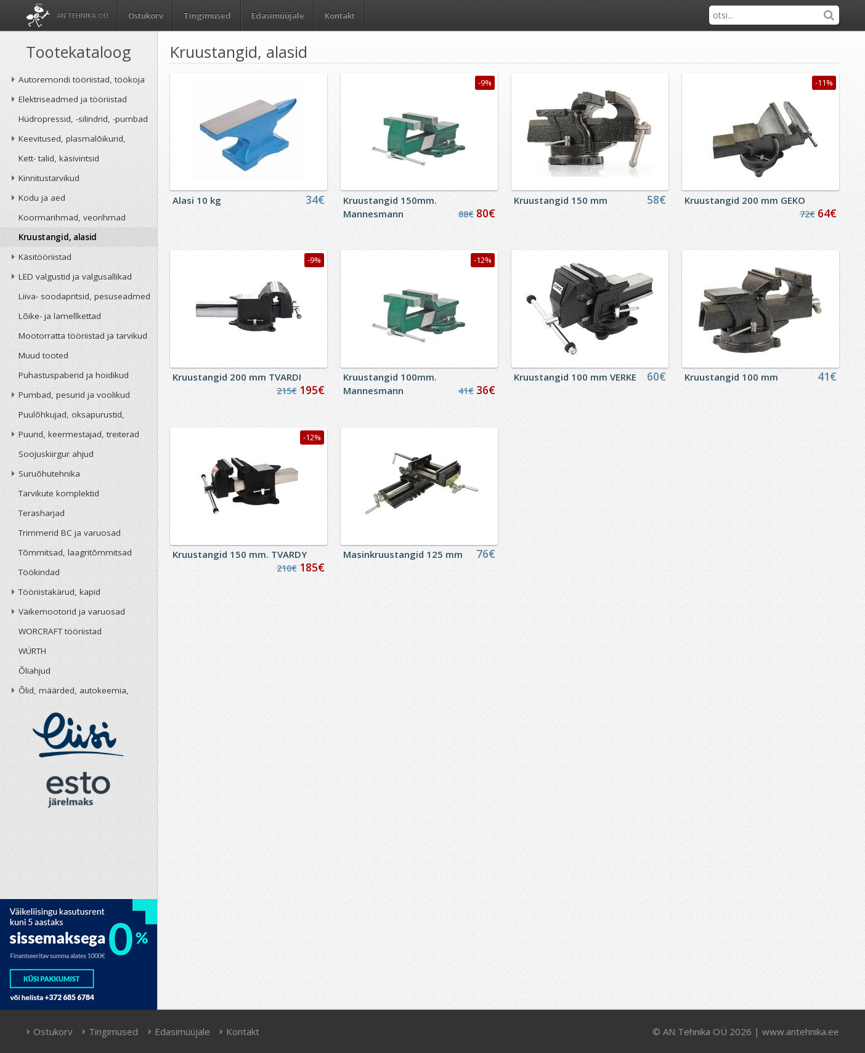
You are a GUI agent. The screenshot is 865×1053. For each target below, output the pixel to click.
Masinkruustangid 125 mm (403, 554)
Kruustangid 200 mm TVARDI (237, 377)
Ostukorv (49, 1031)
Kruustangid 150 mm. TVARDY (240, 554)
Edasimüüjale (277, 15)
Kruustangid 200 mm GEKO (744, 200)
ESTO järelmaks (78, 789)
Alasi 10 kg (197, 200)
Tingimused (207, 15)
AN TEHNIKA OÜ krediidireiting (78, 857)
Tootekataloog (78, 51)
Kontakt (340, 15)
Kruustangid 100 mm (731, 377)
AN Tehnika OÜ (82, 15)
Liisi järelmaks (78, 734)
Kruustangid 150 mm (560, 200)
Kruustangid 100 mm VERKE (575, 377)
